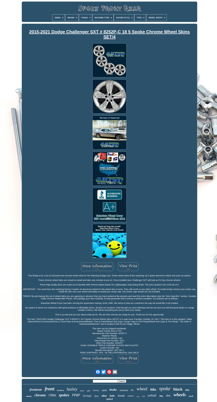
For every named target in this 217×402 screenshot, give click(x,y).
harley (72, 389)
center (131, 395)
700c (161, 396)
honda (121, 395)
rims (52, 395)
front (49, 388)
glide (88, 391)
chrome (40, 395)
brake (113, 389)
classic (29, 396)
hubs (112, 395)
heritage (87, 395)
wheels (180, 394)
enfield (104, 390)
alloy (104, 395)
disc (168, 395)
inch (143, 396)
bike (153, 389)
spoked (109, 399)
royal (191, 396)
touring (96, 390)
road (137, 396)
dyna (96, 396)
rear (76, 394)
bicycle (82, 391)
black (177, 389)
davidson (60, 390)
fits (132, 390)
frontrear (36, 389)
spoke (164, 388)
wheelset (124, 390)
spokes (64, 395)
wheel (142, 388)
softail (152, 395)
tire (187, 389)
